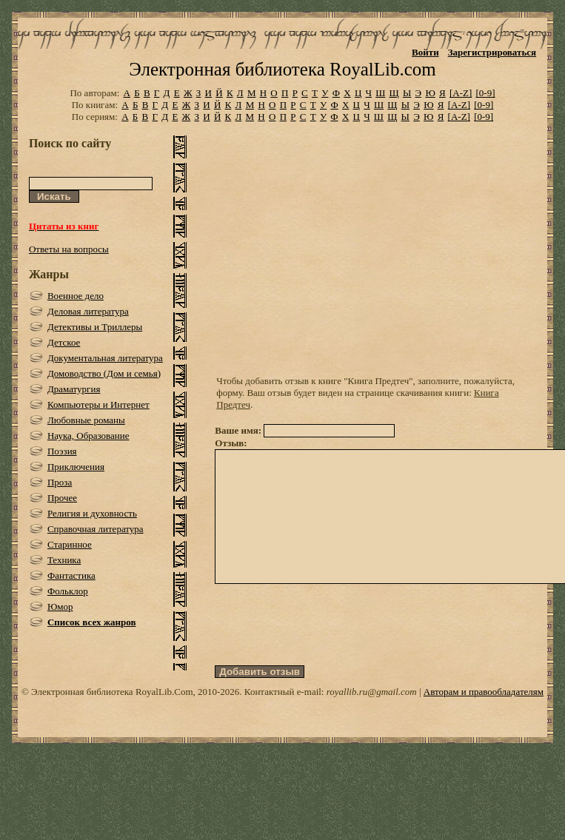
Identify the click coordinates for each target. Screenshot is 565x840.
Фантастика (71, 575)
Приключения (75, 466)
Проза (59, 482)
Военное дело (75, 295)
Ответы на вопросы (69, 249)
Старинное (69, 544)
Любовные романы (86, 420)
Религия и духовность (92, 513)
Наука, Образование (88, 435)
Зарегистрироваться (492, 52)
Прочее (62, 497)
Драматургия (74, 388)
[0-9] (485, 92)
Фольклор (67, 591)
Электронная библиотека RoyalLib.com (282, 69)
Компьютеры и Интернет (98, 404)
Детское (64, 342)
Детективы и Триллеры (94, 326)
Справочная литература (95, 528)
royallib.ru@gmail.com (372, 718)
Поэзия (62, 451)
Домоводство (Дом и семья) (104, 373)
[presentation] (327, 651)
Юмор (60, 606)
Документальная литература (105, 357)
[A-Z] (460, 92)
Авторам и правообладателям (484, 718)
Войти (425, 52)
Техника (64, 559)
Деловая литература (88, 311)
